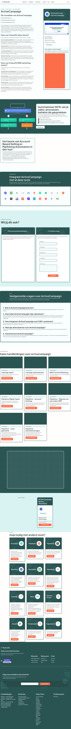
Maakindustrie (21, 703)
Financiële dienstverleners (24, 697)
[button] (25, 2)
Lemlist (37, 711)
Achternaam (42, 247)
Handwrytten (38, 705)
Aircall (37, 697)
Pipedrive (38, 719)
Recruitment (21, 701)
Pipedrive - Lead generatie (6, 697)
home (3, 9)
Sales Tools (43, 658)
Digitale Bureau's (22, 699)
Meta (37, 716)
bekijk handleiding (7, 378)
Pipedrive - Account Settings (7, 701)
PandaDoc (38, 717)
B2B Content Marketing (6, 704)
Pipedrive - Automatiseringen (7, 696)
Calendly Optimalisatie (6, 705)
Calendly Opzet (4, 707)
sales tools (8, 9)
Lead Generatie (34, 662)
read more (14, 558)
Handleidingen (44, 660)
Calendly (38, 701)
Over (48, 2)
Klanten (44, 2)
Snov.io (37, 720)
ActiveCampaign (39, 696)
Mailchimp (38, 713)
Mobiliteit (20, 700)
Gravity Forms (39, 704)
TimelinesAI (38, 721)
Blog (42, 662)
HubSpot (38, 707)
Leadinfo (38, 709)
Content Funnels (34, 660)
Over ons (53, 658)
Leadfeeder (38, 708)
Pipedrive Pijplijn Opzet (6, 703)
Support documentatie (49, 40)
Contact (52, 2)
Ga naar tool (49, 44)
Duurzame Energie (22, 696)
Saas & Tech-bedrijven (23, 704)
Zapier (37, 724)
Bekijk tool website (49, 38)
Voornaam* (41, 241)
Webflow (38, 723)
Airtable (37, 699)
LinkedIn (38, 712)
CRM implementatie (35, 658)
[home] (6, 2)
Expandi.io (38, 703)
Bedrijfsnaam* (42, 252)
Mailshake (38, 715)
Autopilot (38, 700)
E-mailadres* (42, 258)
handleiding (4, 370)
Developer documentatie (50, 42)
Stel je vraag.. (42, 263)
